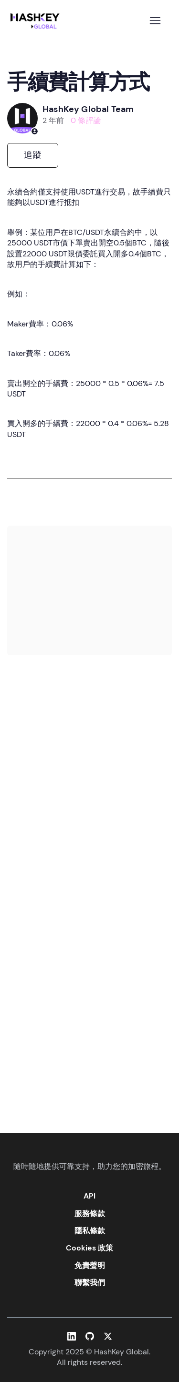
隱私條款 (89, 1231)
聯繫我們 (89, 1283)
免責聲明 (89, 1265)
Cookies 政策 (89, 1248)
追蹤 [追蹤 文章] (33, 155)
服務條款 (89, 1214)
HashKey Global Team (88, 109)
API (89, 1196)
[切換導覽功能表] (155, 21)
